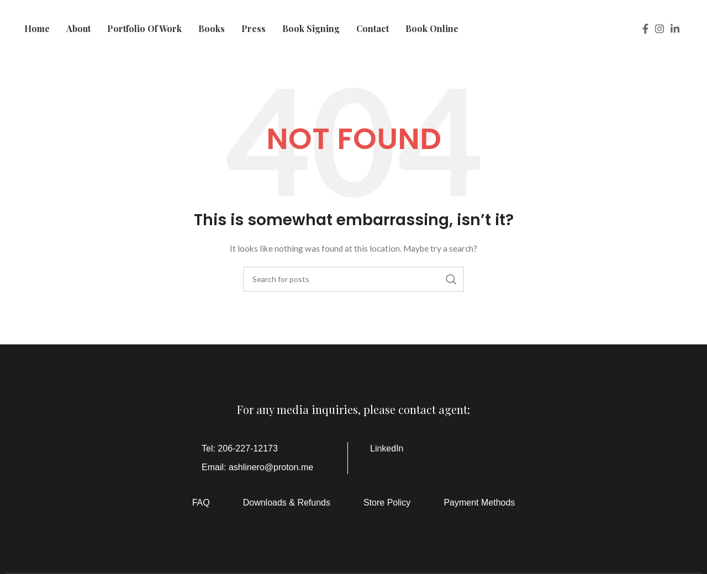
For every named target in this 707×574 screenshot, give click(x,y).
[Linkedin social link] (675, 28)
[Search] (353, 279)
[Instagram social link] (659, 28)
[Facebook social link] (645, 28)
